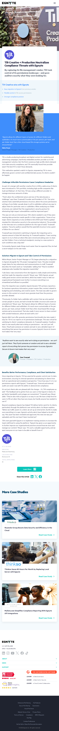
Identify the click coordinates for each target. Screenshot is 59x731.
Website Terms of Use (24, 712)
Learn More (29, 469)
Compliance (29, 715)
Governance (36, 705)
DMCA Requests (39, 715)
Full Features (36, 703)
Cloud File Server (29, 708)
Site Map (29, 717)
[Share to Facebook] (40, 476)
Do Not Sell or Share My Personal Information (29, 724)
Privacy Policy (37, 712)
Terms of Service (18, 715)
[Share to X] (36, 476)
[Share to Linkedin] (32, 476)
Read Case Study (47, 534)
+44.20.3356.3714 (11, 649)
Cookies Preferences (29, 721)
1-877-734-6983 (8, 646)
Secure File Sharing (24, 705)
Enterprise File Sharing (24, 703)
